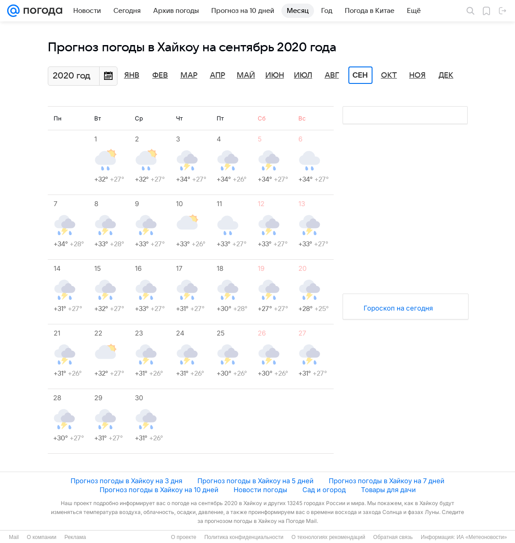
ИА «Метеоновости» (481, 537)
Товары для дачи (388, 489)
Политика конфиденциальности (243, 537)
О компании (41, 537)
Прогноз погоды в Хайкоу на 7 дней (386, 481)
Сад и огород (324, 489)
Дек (446, 75)
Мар (188, 75)
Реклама (75, 537)
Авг (332, 75)
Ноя (417, 75)
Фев (160, 75)
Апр (217, 75)
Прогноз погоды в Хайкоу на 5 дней (255, 481)
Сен (360, 75)
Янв (131, 75)
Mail (14, 537)
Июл (303, 75)
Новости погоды (260, 489)
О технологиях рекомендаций (328, 537)
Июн (274, 75)
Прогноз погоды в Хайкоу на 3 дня (126, 481)
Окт (389, 75)
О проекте (184, 537)
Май (246, 75)
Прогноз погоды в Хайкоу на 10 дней (159, 489)
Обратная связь (393, 537)
